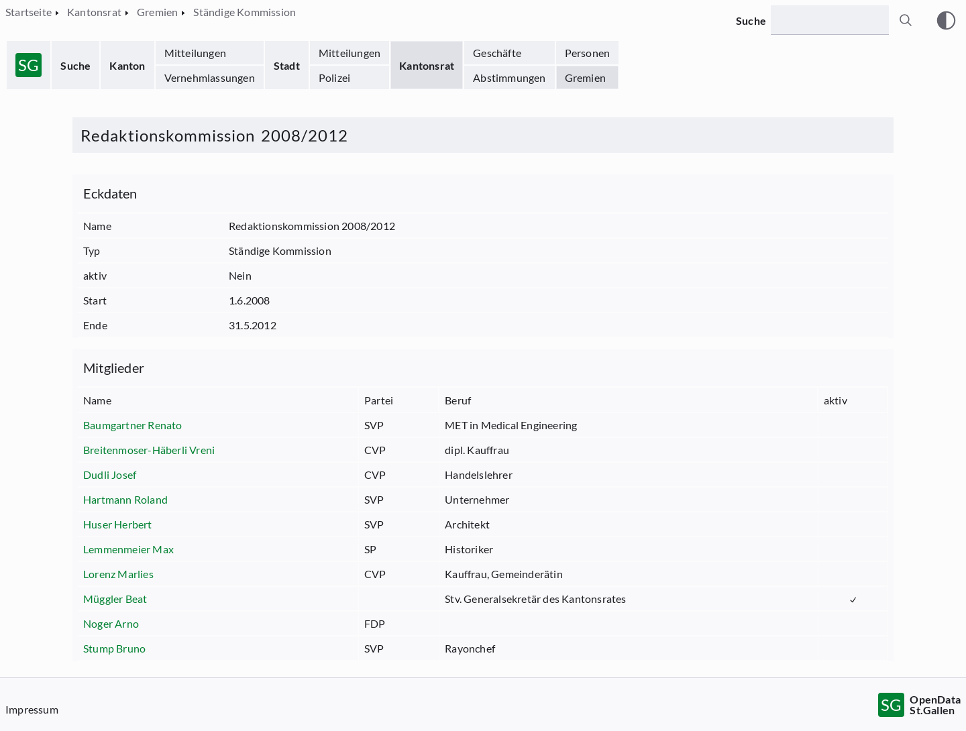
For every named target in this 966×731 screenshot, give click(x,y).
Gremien (585, 77)
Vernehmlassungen (209, 77)
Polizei (334, 77)
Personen (587, 52)
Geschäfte (497, 52)
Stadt (287, 65)
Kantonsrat (426, 65)
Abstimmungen (509, 77)
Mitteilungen (195, 52)
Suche (75, 65)
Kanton (127, 65)
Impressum (31, 709)
